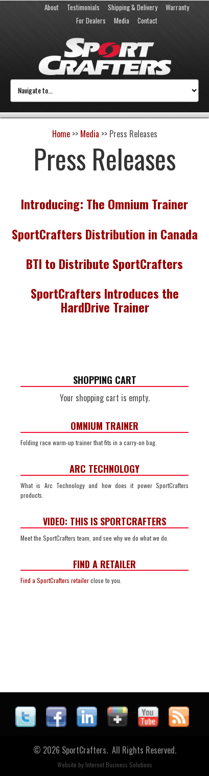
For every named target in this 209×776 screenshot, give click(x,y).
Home (61, 134)
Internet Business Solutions (118, 764)
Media (121, 20)
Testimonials (83, 7)
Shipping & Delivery (132, 7)
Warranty (177, 7)
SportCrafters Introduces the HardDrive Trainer (105, 300)
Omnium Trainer (104, 425)
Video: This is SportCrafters (104, 521)
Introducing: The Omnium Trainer (104, 204)
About (51, 7)
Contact (147, 20)
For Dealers (91, 20)
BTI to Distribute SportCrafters (104, 263)
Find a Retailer (104, 564)
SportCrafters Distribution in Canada (105, 234)
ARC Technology (104, 468)
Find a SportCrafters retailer (54, 580)
